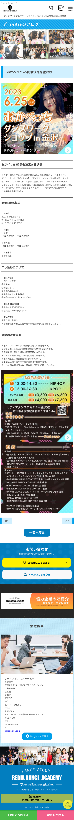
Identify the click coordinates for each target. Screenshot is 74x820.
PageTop (67, 806)
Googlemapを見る (39, 736)
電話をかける (55, 815)
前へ (7, 520)
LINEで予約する (18, 815)
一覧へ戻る (37, 532)
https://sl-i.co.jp (12, 730)
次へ (67, 520)
